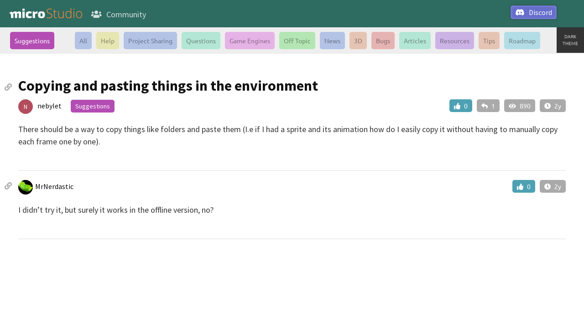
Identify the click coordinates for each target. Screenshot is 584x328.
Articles (415, 40)
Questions (201, 40)
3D (358, 40)
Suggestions (32, 40)
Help (108, 40)
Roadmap (522, 40)
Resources (454, 40)
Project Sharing (150, 40)
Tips (489, 40)
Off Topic (297, 40)
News (332, 40)
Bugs (383, 40)
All (83, 40)
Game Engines (249, 40)
